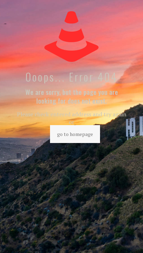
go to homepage (75, 134)
